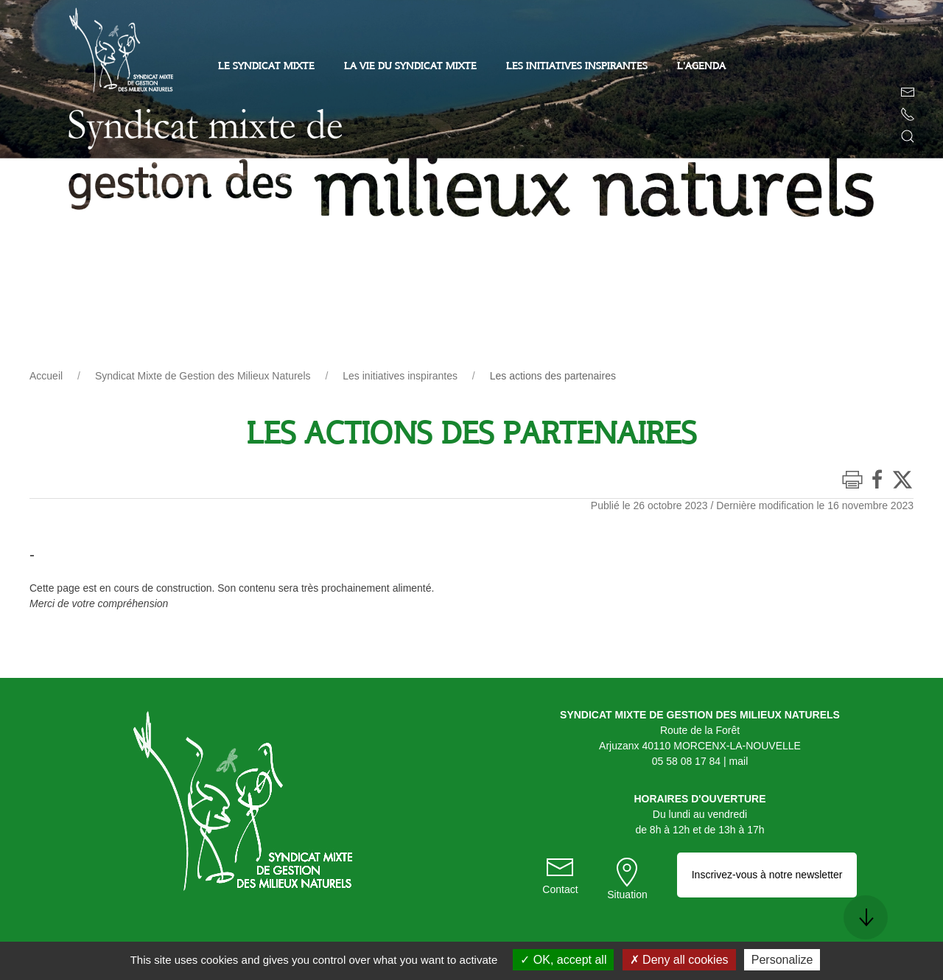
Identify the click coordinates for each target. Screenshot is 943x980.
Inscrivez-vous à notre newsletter (767, 875)
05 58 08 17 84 (686, 761)
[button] (907, 136)
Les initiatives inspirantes (400, 376)
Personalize (782, 959)
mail (739, 761)
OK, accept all (563, 959)
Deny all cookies (679, 959)
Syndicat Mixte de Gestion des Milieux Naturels (203, 376)
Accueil (46, 376)
